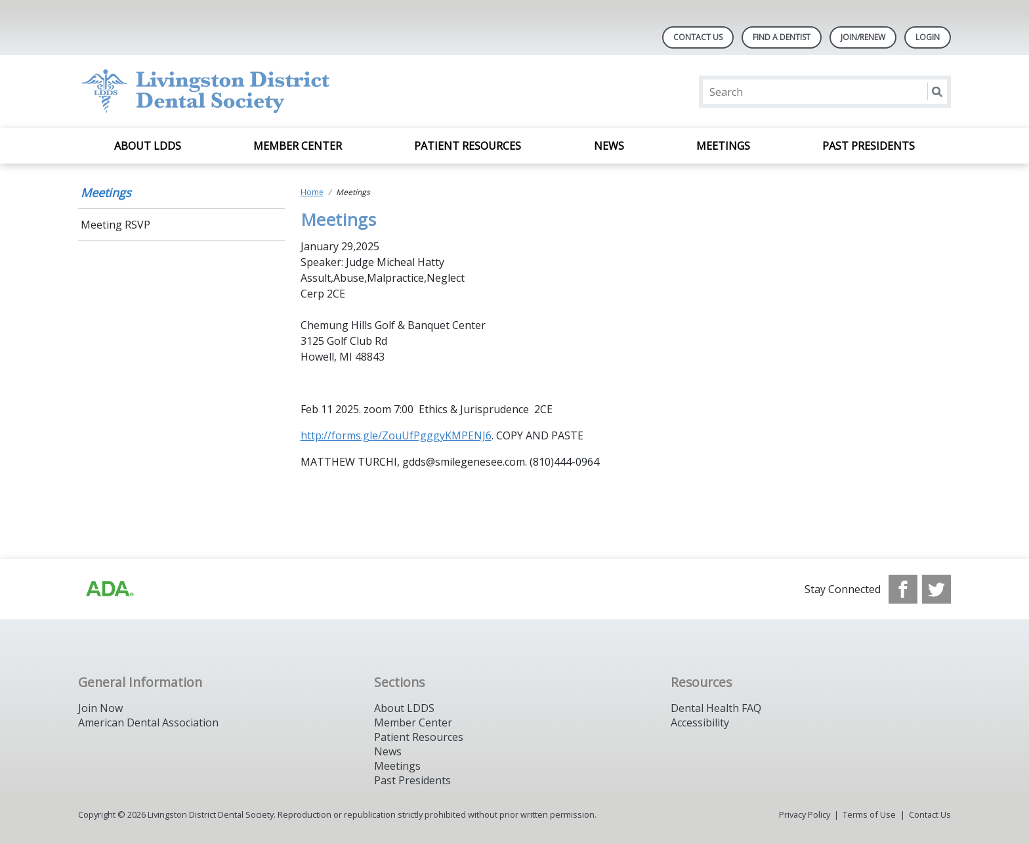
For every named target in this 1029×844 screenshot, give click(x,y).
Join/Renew (863, 37)
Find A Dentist (781, 37)
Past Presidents (868, 146)
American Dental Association (148, 722)
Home (312, 192)
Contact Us (698, 37)
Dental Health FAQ (716, 708)
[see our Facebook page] (903, 589)
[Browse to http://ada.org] (109, 589)
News (609, 146)
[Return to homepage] (247, 91)
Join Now (100, 708)
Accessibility (700, 722)
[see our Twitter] (936, 589)
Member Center (297, 146)
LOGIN (927, 37)
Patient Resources (467, 146)
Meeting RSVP (115, 224)
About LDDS (147, 146)
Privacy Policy (804, 814)
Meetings (723, 146)
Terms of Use (869, 814)
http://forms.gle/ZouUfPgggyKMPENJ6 (396, 435)
